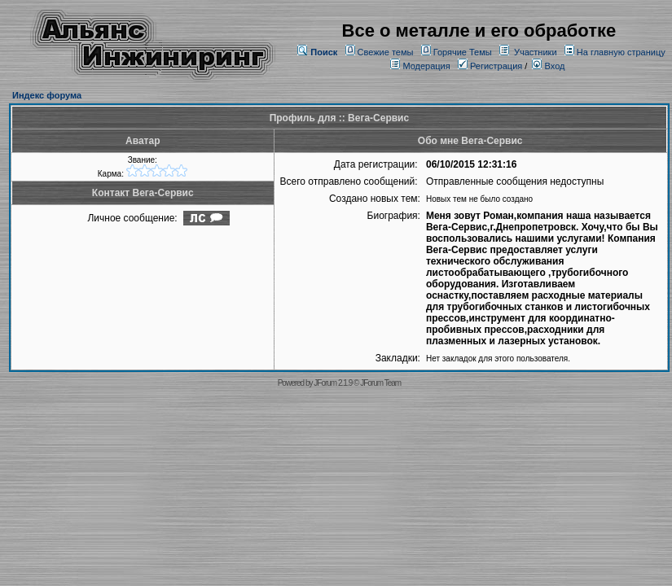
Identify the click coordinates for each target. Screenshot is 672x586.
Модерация (426, 66)
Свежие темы (386, 52)
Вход (548, 66)
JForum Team (380, 382)
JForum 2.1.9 (333, 382)
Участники (535, 52)
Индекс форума (46, 95)
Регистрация (490, 66)
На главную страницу (621, 52)
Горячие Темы (462, 52)
